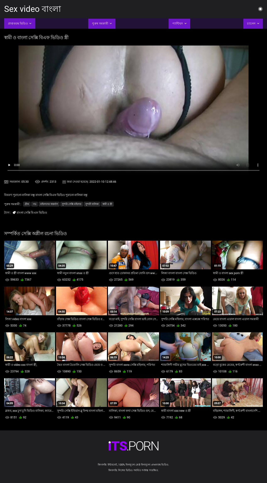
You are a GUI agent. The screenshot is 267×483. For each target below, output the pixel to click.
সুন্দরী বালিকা (92, 204)
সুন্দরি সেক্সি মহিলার (71, 204)
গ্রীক (27, 204)
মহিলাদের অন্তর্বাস (49, 204)
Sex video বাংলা (32, 9)
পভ (34, 204)
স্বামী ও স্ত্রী (107, 204)
